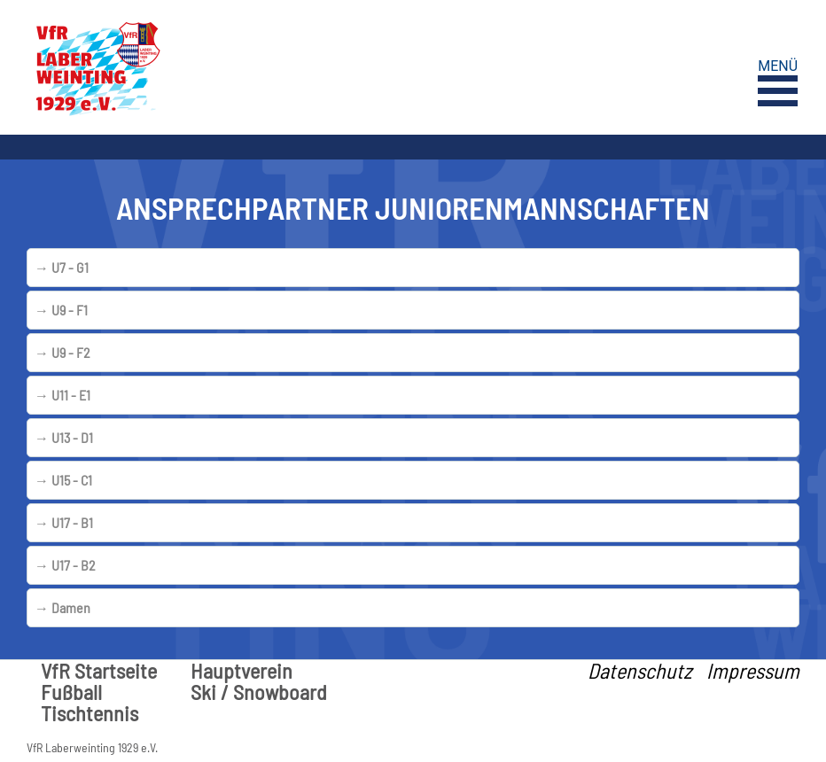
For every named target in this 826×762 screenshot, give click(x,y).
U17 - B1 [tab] (64, 522)
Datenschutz (640, 670)
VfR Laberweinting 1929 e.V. (92, 747)
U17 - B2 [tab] (65, 565)
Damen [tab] (62, 607)
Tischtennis (89, 713)
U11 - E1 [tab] (62, 395)
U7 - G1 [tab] (62, 267)
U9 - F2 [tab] (62, 352)
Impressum (752, 670)
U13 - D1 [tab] (64, 437)
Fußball (71, 692)
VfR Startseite (99, 670)
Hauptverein (241, 670)
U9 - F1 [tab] (61, 310)
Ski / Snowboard (259, 692)
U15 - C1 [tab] (63, 480)
